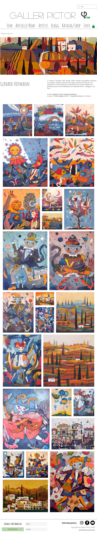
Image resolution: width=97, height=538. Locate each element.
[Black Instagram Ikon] (81, 523)
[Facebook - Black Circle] (87, 523)
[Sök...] (87, 6)
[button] (43, 26)
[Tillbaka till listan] (6, 34)
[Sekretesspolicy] (69, 523)
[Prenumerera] (13, 529)
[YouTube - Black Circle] (92, 523)
